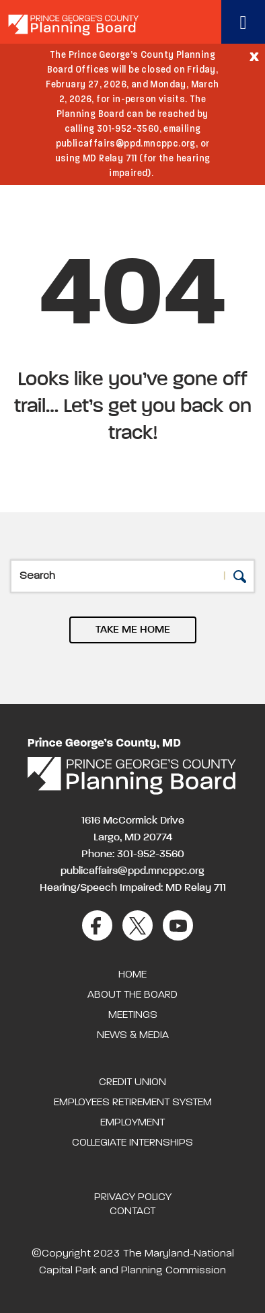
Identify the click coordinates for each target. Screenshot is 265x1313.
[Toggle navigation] (243, 22)
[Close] (254, 56)
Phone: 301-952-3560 (132, 854)
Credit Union (132, 1082)
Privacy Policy (133, 1197)
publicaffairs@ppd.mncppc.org (132, 871)
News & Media (133, 1035)
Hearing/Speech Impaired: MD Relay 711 (133, 888)
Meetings (132, 1015)
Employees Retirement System (133, 1102)
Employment (132, 1122)
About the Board (132, 995)
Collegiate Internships (132, 1143)
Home (132, 974)
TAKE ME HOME (133, 630)
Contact (132, 1211)
